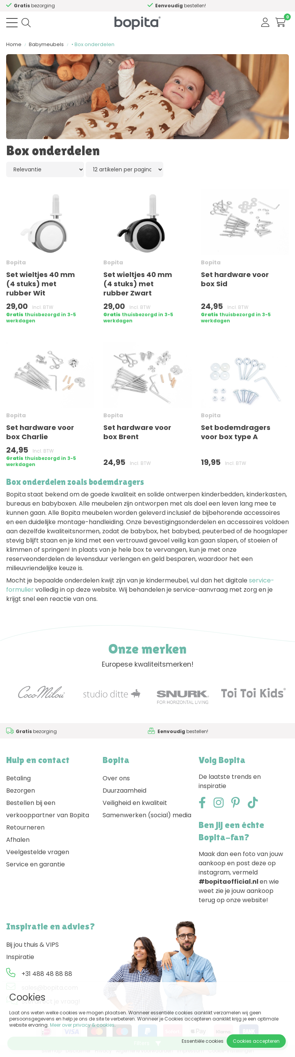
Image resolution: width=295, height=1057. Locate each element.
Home (14, 44)
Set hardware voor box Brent (137, 432)
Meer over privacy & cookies (82, 1025)
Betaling (18, 778)
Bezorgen (20, 790)
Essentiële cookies (203, 1041)
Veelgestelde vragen (37, 852)
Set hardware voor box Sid (235, 279)
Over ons (116, 778)
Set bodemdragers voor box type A (235, 432)
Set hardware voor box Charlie (40, 432)
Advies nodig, (44, 5)
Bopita (16, 262)
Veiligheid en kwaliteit (135, 802)
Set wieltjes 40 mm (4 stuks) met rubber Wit (40, 284)
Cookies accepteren (256, 1041)
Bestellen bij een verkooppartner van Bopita (47, 809)
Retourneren (25, 827)
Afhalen (18, 839)
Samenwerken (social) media (147, 815)
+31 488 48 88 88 (47, 973)
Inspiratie (20, 956)
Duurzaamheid (124, 790)
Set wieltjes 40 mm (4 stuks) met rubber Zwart (137, 284)
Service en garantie (35, 864)
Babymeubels (46, 44)
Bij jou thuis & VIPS (32, 944)
